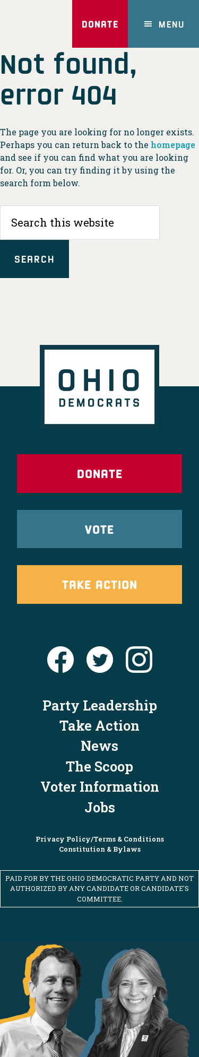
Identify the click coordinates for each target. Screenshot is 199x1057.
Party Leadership (99, 705)
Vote (99, 529)
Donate (100, 24)
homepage (173, 144)
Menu (172, 24)
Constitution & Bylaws (100, 849)
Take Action (99, 584)
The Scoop (99, 766)
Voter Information (99, 786)
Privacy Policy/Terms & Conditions (100, 839)
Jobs (99, 807)
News (99, 746)
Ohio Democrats (34, 24)
